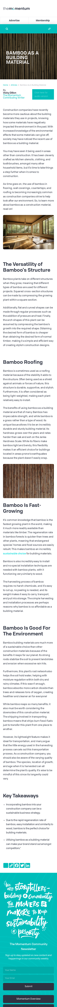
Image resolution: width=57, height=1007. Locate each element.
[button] (49, 28)
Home (5, 85)
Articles (14, 85)
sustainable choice (14, 553)
